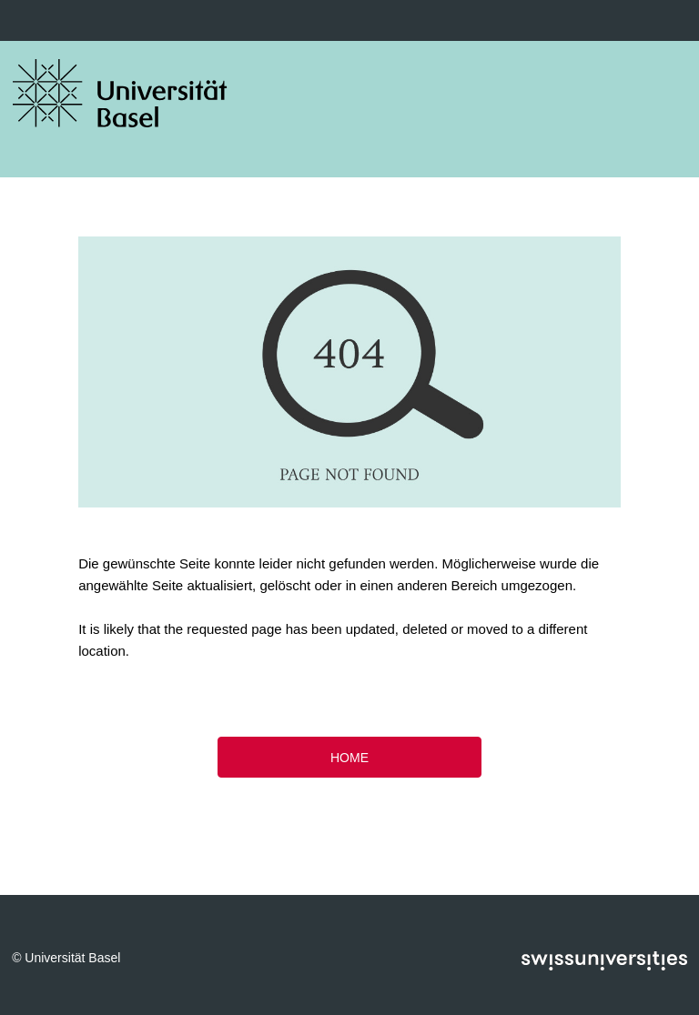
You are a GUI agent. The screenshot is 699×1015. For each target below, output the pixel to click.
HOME (349, 757)
